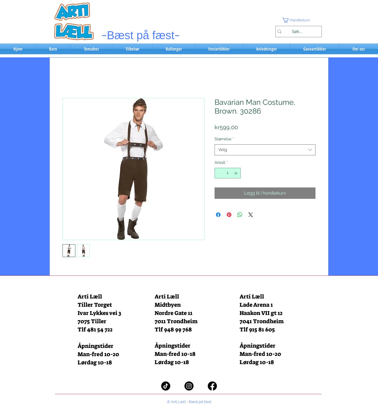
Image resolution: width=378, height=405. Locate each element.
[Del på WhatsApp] (239, 214)
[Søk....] (297, 31)
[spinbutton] (228, 173)
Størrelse (224, 139)
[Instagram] (189, 386)
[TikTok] (165, 386)
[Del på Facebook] (218, 214)
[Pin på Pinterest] (229, 214)
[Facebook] (212, 386)
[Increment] (236, 173)
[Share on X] (250, 214)
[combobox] (265, 149)
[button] (298, 20)
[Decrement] (219, 173)
